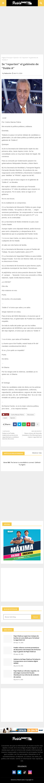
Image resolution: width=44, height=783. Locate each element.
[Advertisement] (22, 30)
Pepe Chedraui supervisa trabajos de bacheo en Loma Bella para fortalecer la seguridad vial (26, 638)
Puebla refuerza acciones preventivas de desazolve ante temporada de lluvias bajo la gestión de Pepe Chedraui (27, 650)
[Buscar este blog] (17, 617)
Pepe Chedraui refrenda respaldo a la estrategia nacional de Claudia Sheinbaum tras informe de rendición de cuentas (26, 674)
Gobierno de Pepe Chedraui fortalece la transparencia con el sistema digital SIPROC (27, 661)
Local (5, 418)
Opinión (16, 58)
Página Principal (7, 58)
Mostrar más (37, 453)
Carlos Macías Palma (17, 415)
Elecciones (30, 415)
